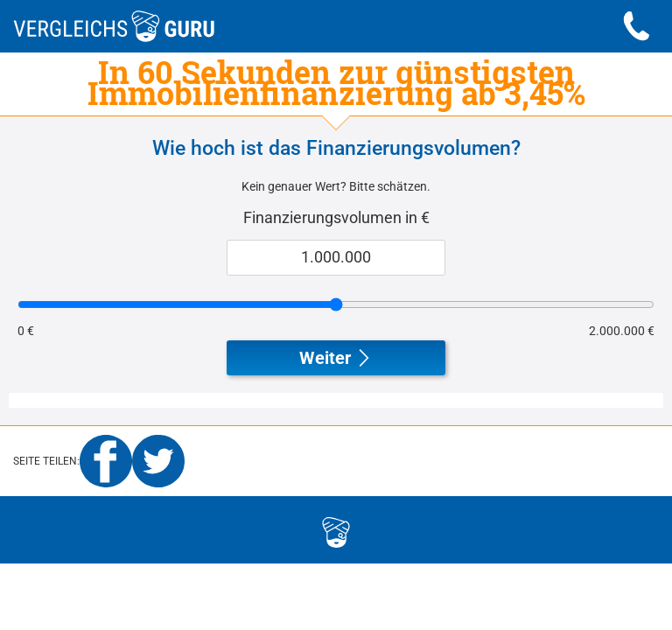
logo (255, 530)
